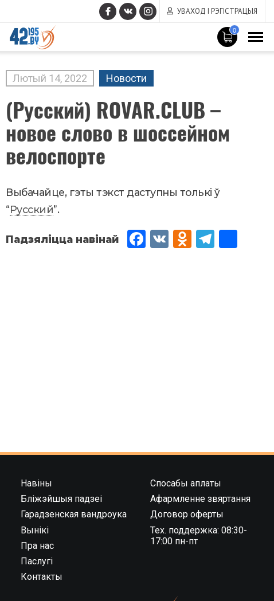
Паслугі (37, 561)
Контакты (41, 576)
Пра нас (37, 545)
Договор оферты (187, 514)
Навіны (36, 483)
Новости (126, 78)
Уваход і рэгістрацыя (217, 11)
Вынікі (35, 530)
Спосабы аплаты (185, 483)
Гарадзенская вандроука (74, 514)
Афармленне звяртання (200, 498)
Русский (32, 209)
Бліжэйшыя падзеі (61, 498)
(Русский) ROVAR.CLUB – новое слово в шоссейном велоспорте (118, 132)
